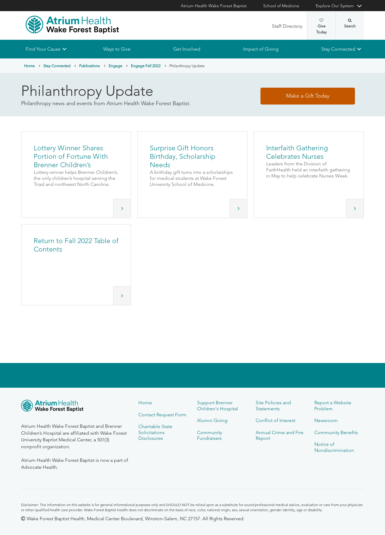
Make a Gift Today (307, 96)
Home (29, 66)
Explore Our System (335, 5)
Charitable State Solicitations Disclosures (155, 432)
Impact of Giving (261, 49)
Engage (115, 66)
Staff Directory (287, 26)
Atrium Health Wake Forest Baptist (214, 5)
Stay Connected (338, 49)
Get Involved (186, 49)
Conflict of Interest (275, 420)
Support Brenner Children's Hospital (217, 405)
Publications (89, 66)
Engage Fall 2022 (146, 66)
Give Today (321, 26)
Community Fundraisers (209, 435)
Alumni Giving (212, 420)
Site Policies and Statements (273, 405)
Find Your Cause (43, 49)
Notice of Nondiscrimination (334, 447)
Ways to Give (117, 49)
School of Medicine (281, 5)
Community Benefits (336, 432)
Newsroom (326, 420)
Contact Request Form (162, 415)
